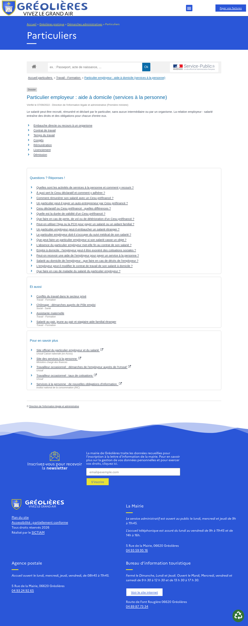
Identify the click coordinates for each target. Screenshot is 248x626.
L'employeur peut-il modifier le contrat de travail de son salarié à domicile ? (84, 265)
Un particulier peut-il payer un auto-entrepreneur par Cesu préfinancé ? (82, 203)
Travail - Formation (68, 77)
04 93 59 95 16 (137, 550)
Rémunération (43, 145)
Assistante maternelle (50, 313)
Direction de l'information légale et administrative (54, 406)
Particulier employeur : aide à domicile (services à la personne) (124, 77)
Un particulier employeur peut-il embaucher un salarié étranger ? (78, 229)
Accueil (31, 24)
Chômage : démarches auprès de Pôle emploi (66, 304)
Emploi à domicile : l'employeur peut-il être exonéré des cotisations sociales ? (86, 250)
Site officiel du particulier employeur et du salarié (69, 350)
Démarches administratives (84, 24)
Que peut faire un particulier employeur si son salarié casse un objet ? (81, 239)
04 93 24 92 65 (23, 590)
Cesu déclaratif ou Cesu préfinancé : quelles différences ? (73, 208)
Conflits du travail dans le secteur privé (61, 296)
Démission (40, 154)
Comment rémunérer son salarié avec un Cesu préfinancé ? (75, 197)
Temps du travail (44, 135)
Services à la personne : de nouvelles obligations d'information (79, 384)
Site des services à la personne (58, 358)
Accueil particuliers (40, 77)
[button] (189, 8)
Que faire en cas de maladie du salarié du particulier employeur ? (78, 271)
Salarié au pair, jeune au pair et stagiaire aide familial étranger (76, 321)
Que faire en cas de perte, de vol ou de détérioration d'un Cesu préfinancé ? (85, 218)
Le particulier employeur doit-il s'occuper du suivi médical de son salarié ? (83, 234)
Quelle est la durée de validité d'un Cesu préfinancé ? (70, 213)
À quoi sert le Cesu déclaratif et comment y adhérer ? (70, 192)
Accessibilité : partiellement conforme (40, 522)
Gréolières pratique (51, 24)
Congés (39, 140)
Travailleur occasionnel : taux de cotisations (66, 375)
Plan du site (20, 517)
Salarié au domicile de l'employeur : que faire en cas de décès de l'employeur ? (87, 260)
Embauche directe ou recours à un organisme (63, 125)
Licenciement (42, 149)
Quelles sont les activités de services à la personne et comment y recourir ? (85, 187)
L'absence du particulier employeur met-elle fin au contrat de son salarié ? (84, 245)
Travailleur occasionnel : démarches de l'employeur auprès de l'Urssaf (83, 367)
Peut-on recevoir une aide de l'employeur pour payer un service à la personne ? (87, 255)
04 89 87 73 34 (137, 606)
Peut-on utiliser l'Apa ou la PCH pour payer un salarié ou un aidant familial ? (85, 224)
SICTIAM (38, 532)
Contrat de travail (45, 130)
